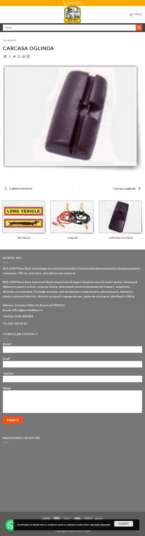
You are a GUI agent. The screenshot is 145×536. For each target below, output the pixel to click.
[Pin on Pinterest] (23, 56)
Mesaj (72, 401)
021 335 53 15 (17, 323)
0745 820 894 (24, 316)
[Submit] (139, 27)
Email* (72, 363)
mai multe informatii (100, 525)
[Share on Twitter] (14, 56)
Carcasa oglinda (126, 188)
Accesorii (9, 40)
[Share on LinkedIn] (28, 56)
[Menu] (135, 14)
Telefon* (72, 378)
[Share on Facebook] (9, 56)
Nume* (72, 348)
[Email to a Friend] (18, 56)
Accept (124, 523)
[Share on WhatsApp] (5, 56)
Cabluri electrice (18, 188)
